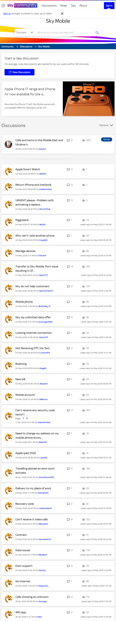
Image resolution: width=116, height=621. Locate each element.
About (83, 5)
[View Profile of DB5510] (42, 174)
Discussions (49, 5)
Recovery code (24, 504)
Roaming (21, 364)
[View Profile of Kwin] (40, 617)
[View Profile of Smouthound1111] (46, 477)
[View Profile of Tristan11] (42, 255)
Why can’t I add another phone (35, 235)
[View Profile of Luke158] (43, 457)
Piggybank (22, 220)
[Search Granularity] (24, 32)
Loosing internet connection (33, 332)
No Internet (22, 581)
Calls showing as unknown (31, 597)
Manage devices (25, 251)
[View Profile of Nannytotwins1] (46, 291)
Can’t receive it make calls (31, 519)
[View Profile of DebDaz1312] (43, 493)
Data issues (22, 550)
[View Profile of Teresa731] (43, 337)
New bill (20, 379)
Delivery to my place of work (33, 488)
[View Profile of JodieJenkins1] (45, 508)
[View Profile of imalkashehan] (45, 189)
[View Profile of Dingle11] (43, 368)
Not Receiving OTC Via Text (32, 348)
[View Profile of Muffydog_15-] (45, 306)
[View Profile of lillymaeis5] (43, 524)
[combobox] (65, 32)
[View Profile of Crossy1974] (44, 353)
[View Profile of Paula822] (43, 240)
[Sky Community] (22, 5)
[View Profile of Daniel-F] (42, 149)
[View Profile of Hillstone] (43, 399)
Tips (73, 5)
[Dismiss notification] (62, 13)
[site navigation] (3, 6)
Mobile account (25, 395)
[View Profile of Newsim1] (44, 384)
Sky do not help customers (32, 286)
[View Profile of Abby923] (43, 442)
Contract (21, 535)
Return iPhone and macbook (33, 184)
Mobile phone (24, 301)
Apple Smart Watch (27, 169)
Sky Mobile (58, 21)
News (63, 5)
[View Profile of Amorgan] (43, 601)
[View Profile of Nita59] (42, 224)
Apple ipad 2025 (25, 453)
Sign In (109, 5)
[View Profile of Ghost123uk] (44, 209)
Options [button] (103, 125)
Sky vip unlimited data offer (33, 317)
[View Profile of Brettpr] (42, 570)
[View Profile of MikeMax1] (42, 555)
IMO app (20, 612)
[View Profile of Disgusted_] (43, 586)
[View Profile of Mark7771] (43, 275)
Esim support (23, 566)
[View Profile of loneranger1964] (45, 322)
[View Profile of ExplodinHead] (44, 422)
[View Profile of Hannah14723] (45, 539)
